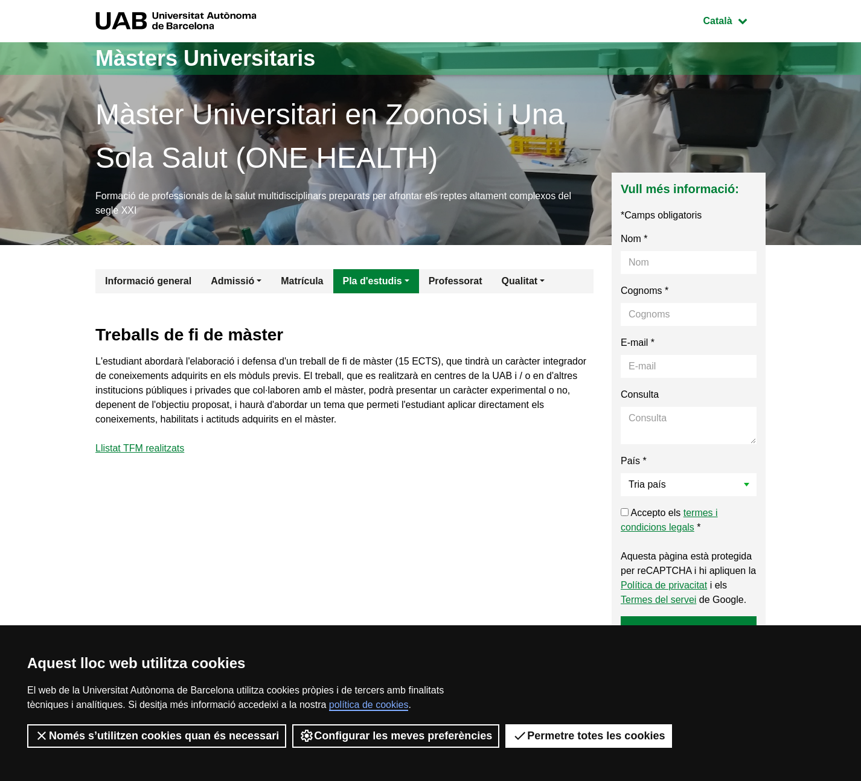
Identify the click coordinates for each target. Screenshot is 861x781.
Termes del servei (658, 600)
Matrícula (302, 281)
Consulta (640, 394)
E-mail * (638, 342)
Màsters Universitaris (205, 58)
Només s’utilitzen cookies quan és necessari (156, 735)
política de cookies (369, 705)
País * (634, 461)
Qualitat (520, 281)
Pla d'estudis (372, 281)
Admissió (232, 281)
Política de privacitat (664, 585)
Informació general (148, 281)
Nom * (634, 239)
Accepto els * (669, 520)
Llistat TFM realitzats (139, 448)
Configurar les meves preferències (395, 735)
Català (734, 19)
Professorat (455, 281)
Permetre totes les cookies (589, 735)
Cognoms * (644, 290)
